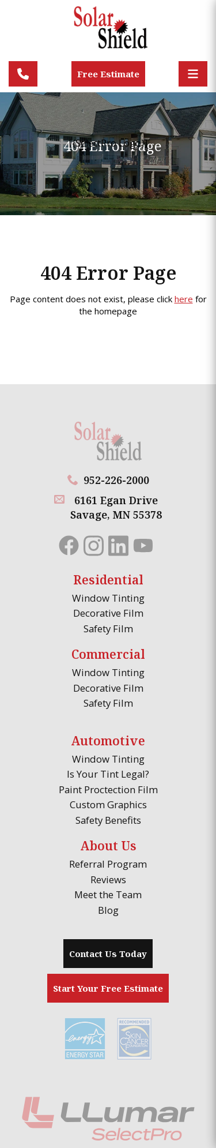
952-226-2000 (116, 480)
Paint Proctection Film (108, 789)
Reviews (108, 879)
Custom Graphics (108, 804)
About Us (108, 846)
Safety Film (108, 628)
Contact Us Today (108, 953)
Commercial (108, 654)
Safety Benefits (108, 820)
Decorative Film (108, 613)
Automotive (108, 741)
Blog (108, 910)
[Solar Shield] (108, 33)
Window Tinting (108, 598)
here (184, 299)
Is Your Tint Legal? (108, 774)
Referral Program (108, 864)
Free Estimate (108, 74)
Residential (108, 580)
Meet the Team (108, 894)
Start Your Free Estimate (108, 988)
